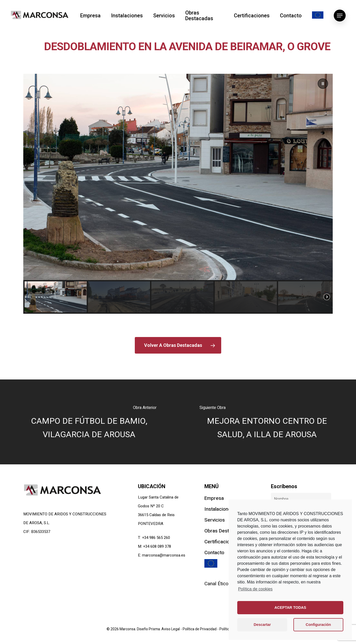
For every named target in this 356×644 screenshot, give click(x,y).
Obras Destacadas (199, 15)
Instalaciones (127, 15)
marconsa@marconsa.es (163, 555)
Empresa (90, 15)
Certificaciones (252, 15)
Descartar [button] (262, 625)
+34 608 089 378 (157, 546)
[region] (178, 194)
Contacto (291, 15)
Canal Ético (216, 583)
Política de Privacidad (200, 629)
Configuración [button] (318, 625)
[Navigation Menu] (340, 15)
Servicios (164, 15)
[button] (323, 83)
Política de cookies (255, 589)
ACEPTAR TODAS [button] (290, 607)
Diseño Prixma (148, 629)
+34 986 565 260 (156, 537)
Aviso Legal (171, 629)
